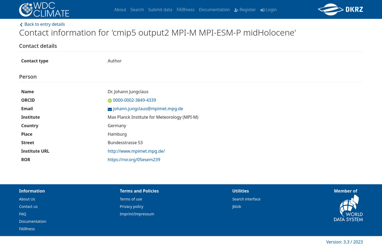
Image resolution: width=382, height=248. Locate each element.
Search (137, 9)
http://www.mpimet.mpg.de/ (136, 151)
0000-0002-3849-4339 (134, 100)
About (120, 9)
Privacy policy (132, 206)
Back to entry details (42, 24)
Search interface (246, 199)
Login (268, 9)
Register (245, 9)
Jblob (236, 206)
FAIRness (186, 9)
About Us (27, 199)
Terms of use (131, 199)
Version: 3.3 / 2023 (344, 242)
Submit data (160, 9)
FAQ (22, 213)
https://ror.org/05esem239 (134, 160)
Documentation (214, 9)
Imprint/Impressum (137, 213)
